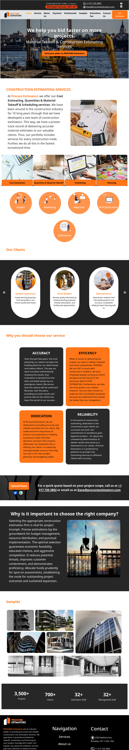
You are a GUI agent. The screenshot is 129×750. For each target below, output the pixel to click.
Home (29, 13)
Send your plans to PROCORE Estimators (64, 53)
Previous (4, 292)
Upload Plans (19, 486)
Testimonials (70, 13)
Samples (83, 13)
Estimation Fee (95, 15)
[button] (9, 48)
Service (37, 13)
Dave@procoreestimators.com (100, 6)
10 (81, 321)
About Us (47, 15)
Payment (57, 13)
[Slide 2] (67, 75)
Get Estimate (120, 15)
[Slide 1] (62, 75)
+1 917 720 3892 (93, 3)
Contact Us (107, 15)
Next (125, 292)
